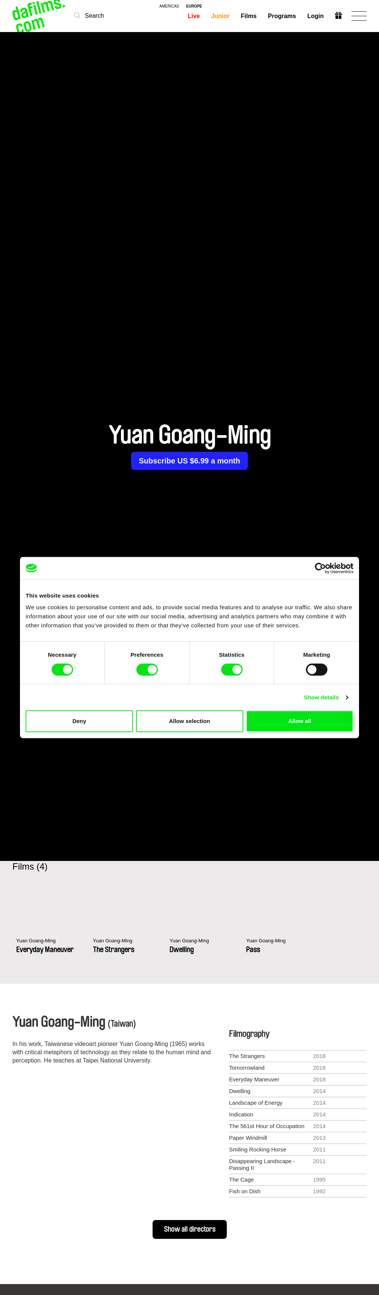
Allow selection (189, 721)
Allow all (299, 721)
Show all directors (189, 1229)
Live (193, 16)
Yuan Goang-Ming (39, 941)
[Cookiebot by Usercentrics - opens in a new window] (320, 568)
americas (169, 6)
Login (315, 16)
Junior (220, 16)
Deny (79, 721)
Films (248, 16)
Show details (321, 697)
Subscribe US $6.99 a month (189, 461)
